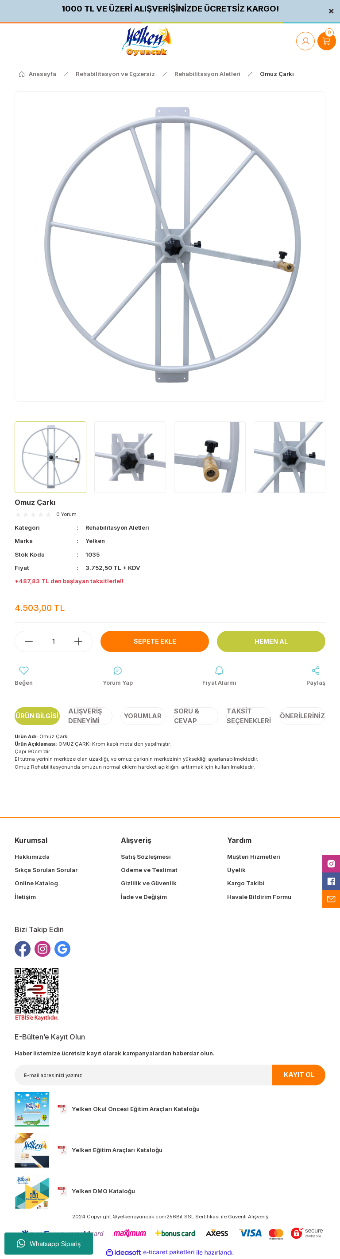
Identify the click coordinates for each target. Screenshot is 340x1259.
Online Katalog (36, 883)
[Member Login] (305, 41)
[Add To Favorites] (24, 676)
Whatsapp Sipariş (49, 1243)
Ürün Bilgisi (36, 716)
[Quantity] (54, 641)
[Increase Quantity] (83, 641)
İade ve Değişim (144, 896)
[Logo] (146, 40)
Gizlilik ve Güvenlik (149, 883)
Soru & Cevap (186, 716)
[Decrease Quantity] (24, 641)
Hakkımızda (32, 857)
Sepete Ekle (154, 641)
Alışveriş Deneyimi (85, 716)
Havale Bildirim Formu (259, 896)
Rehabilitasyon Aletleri (118, 527)
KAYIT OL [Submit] (299, 1075)
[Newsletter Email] (170, 1075)
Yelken (95, 540)
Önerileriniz (302, 716)
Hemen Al (271, 641)
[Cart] (326, 41)
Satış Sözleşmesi (146, 857)
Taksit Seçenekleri (249, 716)
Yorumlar (143, 716)
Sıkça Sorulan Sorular (46, 870)
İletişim (25, 896)
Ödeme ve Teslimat (149, 870)
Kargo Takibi (245, 883)
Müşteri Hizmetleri (253, 857)
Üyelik (236, 870)
